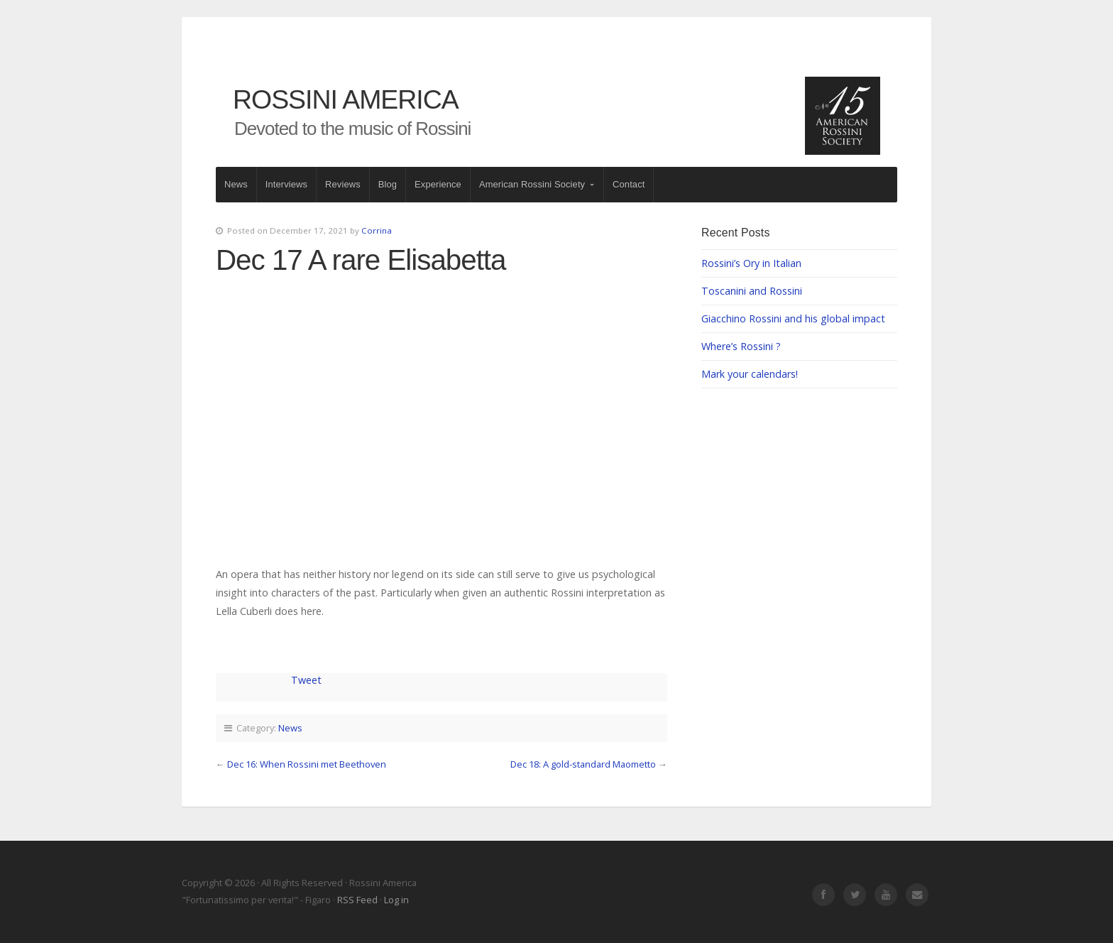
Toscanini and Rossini (751, 291)
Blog (387, 184)
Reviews (343, 184)
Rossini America (346, 99)
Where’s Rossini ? (741, 346)
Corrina (376, 230)
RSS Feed (357, 899)
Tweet (306, 680)
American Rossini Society (532, 184)
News (236, 184)
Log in (396, 899)
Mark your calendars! (749, 374)
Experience (438, 184)
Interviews (286, 184)
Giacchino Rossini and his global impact (793, 318)
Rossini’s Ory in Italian (751, 263)
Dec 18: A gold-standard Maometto (583, 764)
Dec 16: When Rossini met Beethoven (306, 764)
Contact (629, 184)
